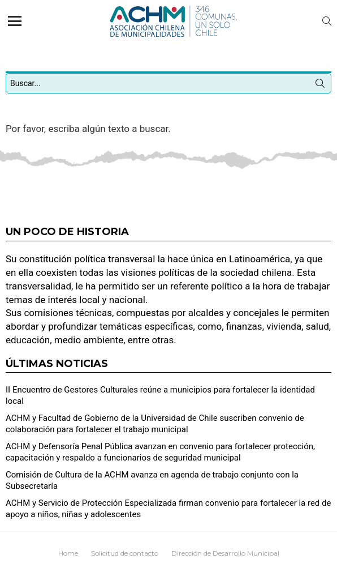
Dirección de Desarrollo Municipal (225, 553)
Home (68, 553)
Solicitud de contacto (124, 553)
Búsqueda (320, 85)
